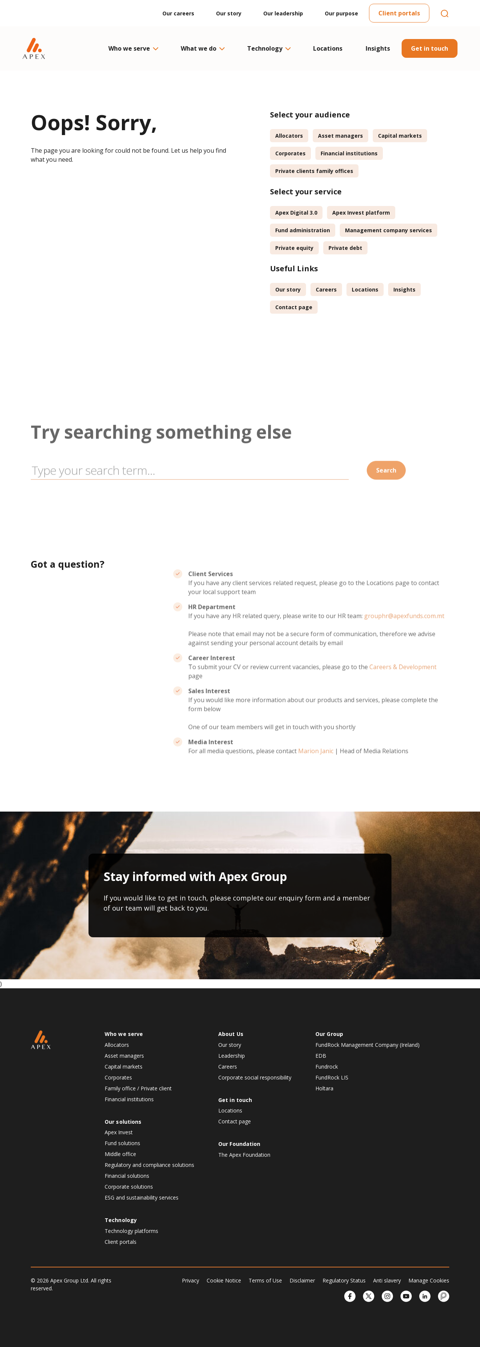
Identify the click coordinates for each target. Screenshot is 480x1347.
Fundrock (326, 1066)
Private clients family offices (314, 170)
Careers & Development (402, 690)
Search (386, 494)
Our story (229, 13)
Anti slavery (387, 1280)
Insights (378, 48)
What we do (202, 48)
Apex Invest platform (361, 212)
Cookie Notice (224, 1280)
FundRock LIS (331, 1077)
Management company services (388, 230)
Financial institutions (349, 153)
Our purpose (341, 13)
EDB (320, 1055)
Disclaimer (302, 1280)
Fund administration (302, 230)
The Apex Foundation (244, 1154)
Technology (268, 48)
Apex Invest (119, 1132)
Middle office (120, 1154)
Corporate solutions (129, 1186)
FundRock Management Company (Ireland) (367, 1044)
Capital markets (400, 135)
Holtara (324, 1088)
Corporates (290, 153)
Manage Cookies (428, 1280)
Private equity (294, 247)
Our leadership (283, 13)
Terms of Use (265, 1280)
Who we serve (133, 48)
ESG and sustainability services (141, 1197)
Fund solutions (122, 1143)
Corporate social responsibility (254, 1077)
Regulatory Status (344, 1280)
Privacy (190, 1280)
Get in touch (429, 48)
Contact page (293, 307)
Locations (327, 48)
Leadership (231, 1055)
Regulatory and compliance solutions (149, 1164)
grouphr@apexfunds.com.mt (404, 639)
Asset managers (340, 135)
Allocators (289, 135)
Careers (326, 289)
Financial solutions (127, 1175)
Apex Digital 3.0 (296, 212)
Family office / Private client (138, 1088)
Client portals (399, 13)
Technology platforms (131, 1230)
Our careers (178, 13)
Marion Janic (315, 774)
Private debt (345, 247)
